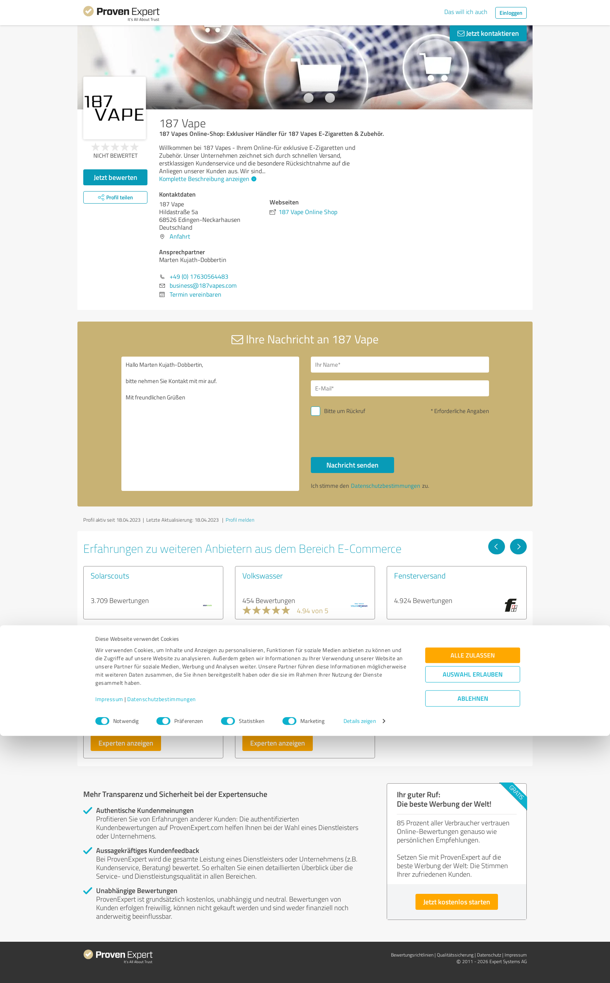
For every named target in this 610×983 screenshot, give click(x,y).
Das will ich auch (465, 11)
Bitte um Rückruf (344, 411)
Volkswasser (262, 575)
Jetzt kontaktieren (488, 33)
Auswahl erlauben (473, 921)
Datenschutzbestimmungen (161, 946)
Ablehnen (472, 945)
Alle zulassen (472, 902)
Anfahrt (180, 236)
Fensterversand (419, 575)
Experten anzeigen (125, 743)
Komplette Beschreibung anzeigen (206, 178)
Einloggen (511, 12)
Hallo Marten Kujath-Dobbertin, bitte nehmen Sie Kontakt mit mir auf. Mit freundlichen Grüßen (210, 424)
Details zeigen (360, 968)
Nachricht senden (352, 465)
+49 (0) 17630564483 (199, 276)
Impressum (109, 946)
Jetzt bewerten (115, 177)
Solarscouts (110, 575)
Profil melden (240, 519)
